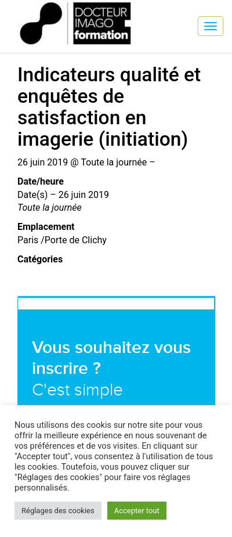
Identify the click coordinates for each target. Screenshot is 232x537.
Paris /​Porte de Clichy (62, 240)
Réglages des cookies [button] (58, 510)
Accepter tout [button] (137, 510)
